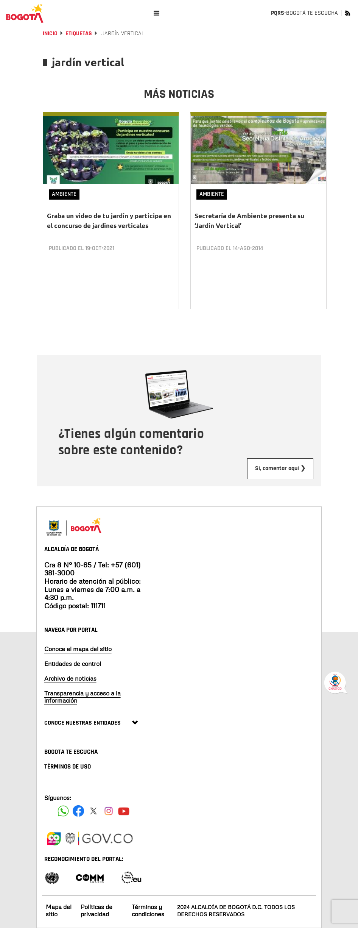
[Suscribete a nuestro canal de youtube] (123, 810)
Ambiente (64, 194)
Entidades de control (72, 663)
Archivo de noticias (70, 677)
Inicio (50, 33)
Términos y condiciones (148, 910)
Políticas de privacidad (96, 910)
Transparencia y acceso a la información (82, 696)
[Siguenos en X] (93, 810)
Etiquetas (78, 33)
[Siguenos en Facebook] (63, 810)
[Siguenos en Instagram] (108, 810)
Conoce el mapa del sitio (78, 648)
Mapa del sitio (59, 910)
